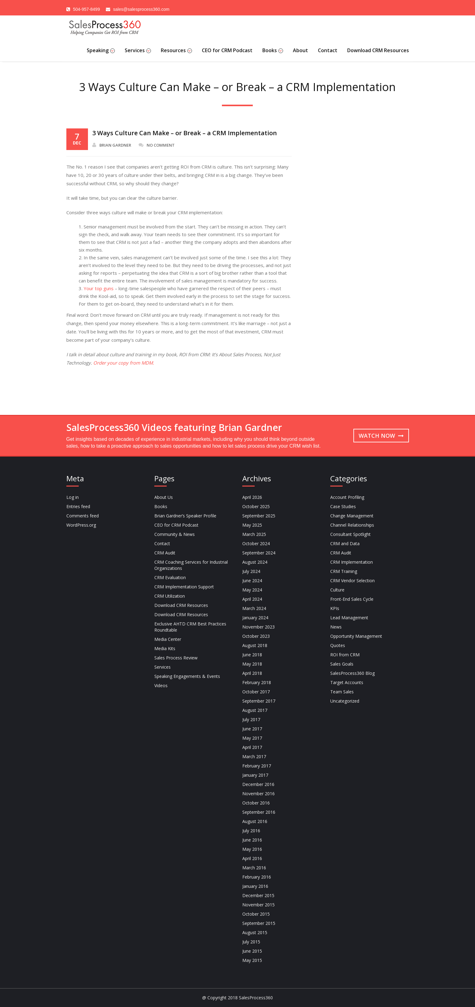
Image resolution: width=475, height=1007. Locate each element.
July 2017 (251, 719)
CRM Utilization (169, 596)
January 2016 (255, 886)
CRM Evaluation (170, 577)
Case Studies (343, 506)
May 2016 (252, 849)
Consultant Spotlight (350, 534)
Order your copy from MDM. (123, 363)
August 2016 (254, 821)
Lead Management (349, 617)
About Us (163, 497)
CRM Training (343, 571)
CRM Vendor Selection (352, 580)
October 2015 (256, 914)
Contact (327, 50)
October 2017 (256, 692)
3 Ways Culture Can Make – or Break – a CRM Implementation (184, 133)
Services (138, 50)
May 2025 (252, 525)
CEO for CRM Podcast (227, 50)
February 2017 (256, 766)
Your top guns (99, 288)
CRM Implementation (351, 562)
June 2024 (252, 580)
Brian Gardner (111, 145)
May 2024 (252, 590)
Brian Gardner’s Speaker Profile (185, 516)
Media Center (167, 639)
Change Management (351, 516)
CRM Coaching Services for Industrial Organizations (191, 565)
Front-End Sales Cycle (351, 599)
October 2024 (256, 543)
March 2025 (254, 534)
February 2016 (256, 877)
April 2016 (252, 858)
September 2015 (258, 923)
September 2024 (258, 553)
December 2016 (258, 784)
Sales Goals (341, 664)
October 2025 (256, 506)
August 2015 (254, 932)
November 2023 (258, 627)
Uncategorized (344, 701)
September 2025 (258, 516)
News (336, 627)
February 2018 (256, 682)
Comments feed (82, 516)
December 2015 (258, 895)
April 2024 (252, 599)
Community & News (174, 534)
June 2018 (252, 655)
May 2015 (252, 960)
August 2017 (254, 710)
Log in (72, 497)
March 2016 (254, 868)
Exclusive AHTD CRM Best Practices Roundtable (190, 627)
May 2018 (252, 664)
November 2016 (258, 793)
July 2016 (251, 831)
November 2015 (258, 905)
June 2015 (252, 951)
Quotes (337, 645)
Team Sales (342, 692)
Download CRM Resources (378, 50)
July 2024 (251, 571)
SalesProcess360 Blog (352, 673)
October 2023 (256, 636)
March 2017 (254, 756)
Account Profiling (347, 497)
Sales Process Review (176, 658)
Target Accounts (346, 682)
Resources (176, 50)
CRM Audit (164, 553)
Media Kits (164, 648)
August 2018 (254, 645)
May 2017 (252, 738)
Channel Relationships (352, 525)
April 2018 (252, 673)
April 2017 (252, 747)
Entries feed (78, 506)
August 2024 (254, 562)
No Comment (157, 145)
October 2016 (256, 803)
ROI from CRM (345, 655)
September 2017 (258, 701)
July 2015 (251, 942)
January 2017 (255, 775)
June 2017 (252, 729)
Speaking (101, 50)
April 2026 (252, 497)
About (300, 50)
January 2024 (255, 617)
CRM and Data (345, 543)
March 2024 (254, 608)
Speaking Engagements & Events (187, 676)
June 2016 (252, 840)
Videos (161, 685)
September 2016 (258, 812)
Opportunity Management (356, 636)
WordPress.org (81, 525)
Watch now (381, 435)
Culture (337, 590)
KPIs (334, 608)
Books (272, 50)
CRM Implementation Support (184, 587)
